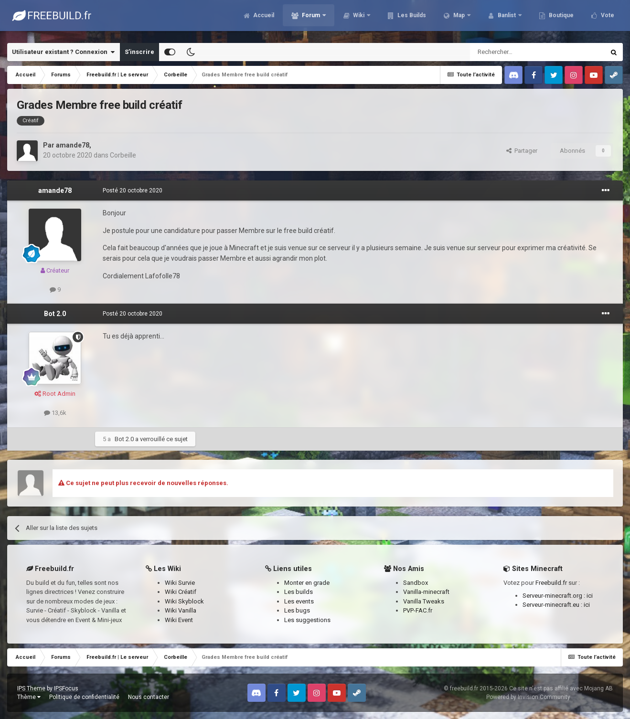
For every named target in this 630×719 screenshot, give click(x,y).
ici (590, 595)
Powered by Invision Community (528, 697)
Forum (310, 19)
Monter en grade (307, 582)
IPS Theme (31, 688)
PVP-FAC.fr (417, 610)
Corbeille (123, 155)
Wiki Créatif (180, 591)
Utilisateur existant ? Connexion (63, 52)
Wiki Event (179, 620)
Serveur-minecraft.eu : (553, 604)
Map (459, 19)
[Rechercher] (517, 52)
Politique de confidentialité (84, 697)
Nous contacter (148, 697)
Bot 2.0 (55, 313)
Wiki (359, 19)
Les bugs (297, 610)
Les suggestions (307, 620)
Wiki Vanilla (180, 610)
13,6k (55, 412)
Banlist (506, 19)
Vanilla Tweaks (423, 601)
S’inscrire (139, 51)
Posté (132, 190)
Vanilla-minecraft (426, 591)
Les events (299, 601)
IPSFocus (66, 688)
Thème (29, 697)
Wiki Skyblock (184, 601)
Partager (521, 150)
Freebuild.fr (551, 582)
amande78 (72, 145)
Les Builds (411, 19)
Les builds (298, 591)
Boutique (560, 19)
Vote (606, 19)
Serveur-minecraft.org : (555, 595)
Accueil (263, 19)
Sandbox (415, 582)
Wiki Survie (180, 582)
